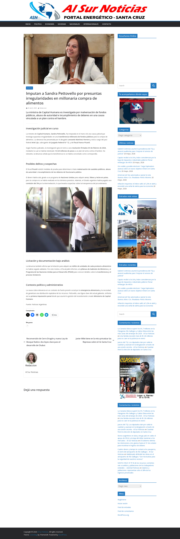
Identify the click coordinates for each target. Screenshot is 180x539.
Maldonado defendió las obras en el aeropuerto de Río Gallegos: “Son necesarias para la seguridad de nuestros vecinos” (136, 456)
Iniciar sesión (122, 503)
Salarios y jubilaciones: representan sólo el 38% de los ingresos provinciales (134, 470)
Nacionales (75, 24)
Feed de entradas (124, 507)
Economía (49, 24)
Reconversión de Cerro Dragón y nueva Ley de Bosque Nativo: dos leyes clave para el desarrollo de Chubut (46, 342)
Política (37, 24)
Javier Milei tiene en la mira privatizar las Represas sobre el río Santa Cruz (95, 340)
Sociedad (62, 24)
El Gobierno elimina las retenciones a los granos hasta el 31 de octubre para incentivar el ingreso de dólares (137, 443)
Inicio (28, 24)
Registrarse (122, 499)
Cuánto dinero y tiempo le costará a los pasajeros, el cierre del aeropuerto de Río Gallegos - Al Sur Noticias (137, 451)
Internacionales (91, 24)
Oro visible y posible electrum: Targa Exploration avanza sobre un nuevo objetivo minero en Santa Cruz (136, 168)
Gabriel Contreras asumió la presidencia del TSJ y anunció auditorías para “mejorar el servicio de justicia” (136, 151)
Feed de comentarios (126, 511)
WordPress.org (123, 515)
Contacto (106, 24)
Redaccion (43, 108)
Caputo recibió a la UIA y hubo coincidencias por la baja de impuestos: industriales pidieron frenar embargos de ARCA (137, 160)
